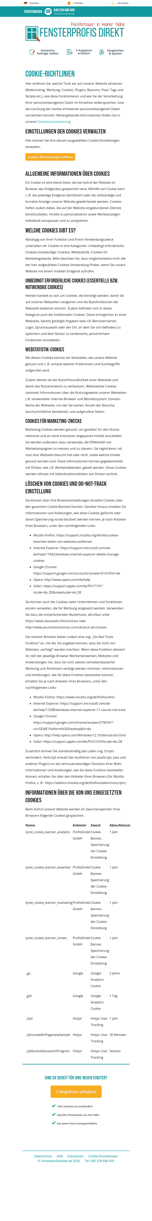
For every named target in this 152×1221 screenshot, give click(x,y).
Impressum (75, 1156)
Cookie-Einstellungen (103, 1156)
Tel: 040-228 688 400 (99, 1161)
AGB (60, 1156)
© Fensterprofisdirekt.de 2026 (59, 1161)
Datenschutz (43, 1156)
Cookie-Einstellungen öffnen (50, 157)
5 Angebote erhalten (76, 1091)
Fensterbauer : (34, 11)
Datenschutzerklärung (54, 121)
